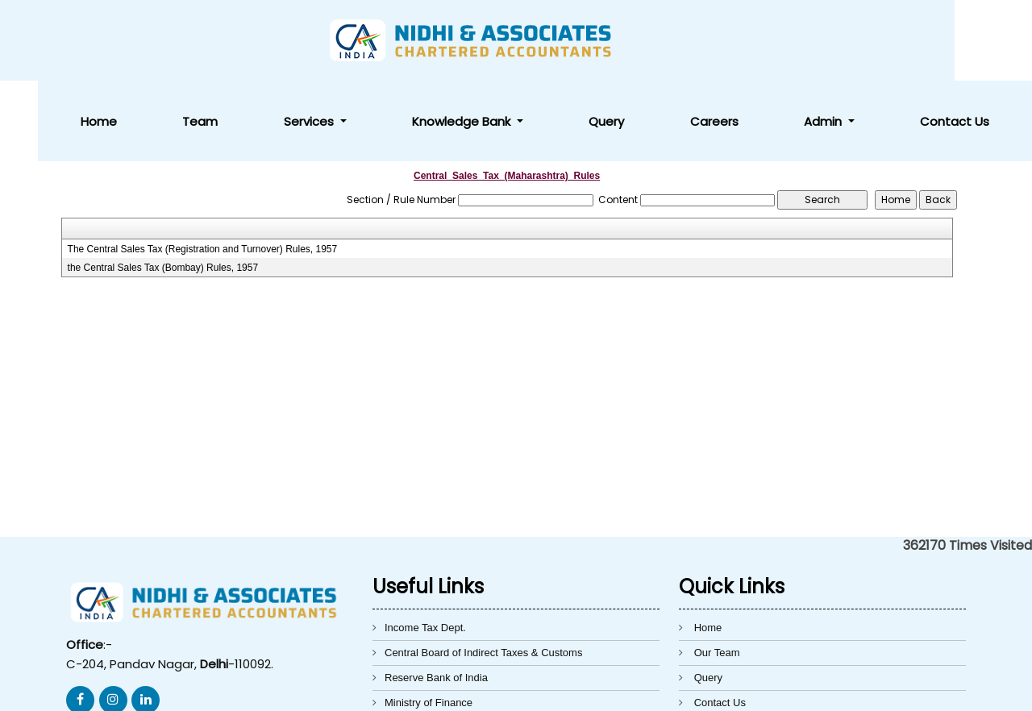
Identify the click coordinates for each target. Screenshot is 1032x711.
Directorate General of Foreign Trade (470, 647)
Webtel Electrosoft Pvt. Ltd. (779, 689)
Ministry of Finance (428, 622)
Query (738, 40)
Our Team (717, 572)
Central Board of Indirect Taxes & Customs (483, 572)
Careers (808, 40)
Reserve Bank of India (436, 597)
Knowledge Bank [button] (633, 40)
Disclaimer (718, 647)
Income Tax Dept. (425, 547)
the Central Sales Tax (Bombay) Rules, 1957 (163, 187)
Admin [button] (880, 40)
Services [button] (518, 40)
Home (382, 40)
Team (446, 40)
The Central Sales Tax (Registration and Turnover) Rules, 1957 (203, 168)
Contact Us (974, 40)
